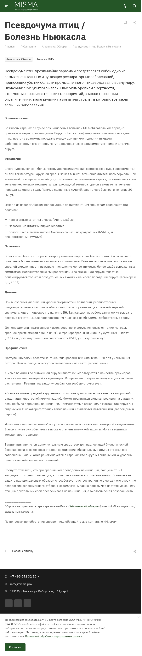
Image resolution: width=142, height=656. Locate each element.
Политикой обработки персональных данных (53, 636)
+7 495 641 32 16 (23, 576)
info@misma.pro (21, 584)
